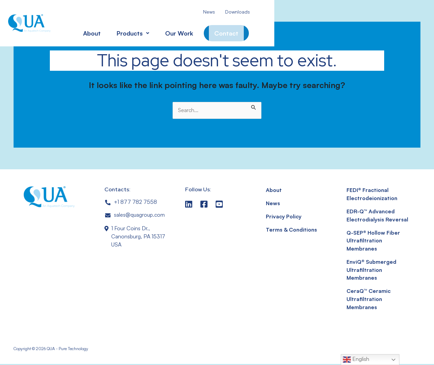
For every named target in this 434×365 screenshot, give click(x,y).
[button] (123, 30)
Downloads (228, 12)
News (200, 12)
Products (123, 30)
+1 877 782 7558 (135, 202)
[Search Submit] (253, 106)
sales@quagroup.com (140, 215)
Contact (217, 30)
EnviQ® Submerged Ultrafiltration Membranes (372, 270)
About (82, 30)
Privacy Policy (283, 217)
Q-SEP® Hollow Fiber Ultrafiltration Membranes (373, 241)
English (356, 360)
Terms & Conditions (292, 230)
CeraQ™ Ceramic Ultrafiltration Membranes (369, 300)
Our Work (170, 30)
